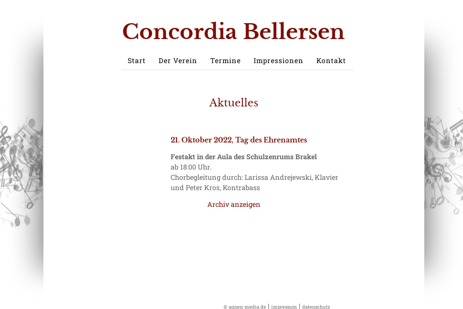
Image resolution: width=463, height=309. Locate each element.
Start (137, 60)
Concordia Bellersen (233, 32)
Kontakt (331, 60)
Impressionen (279, 60)
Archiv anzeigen (234, 204)
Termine (225, 60)
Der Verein (178, 60)
